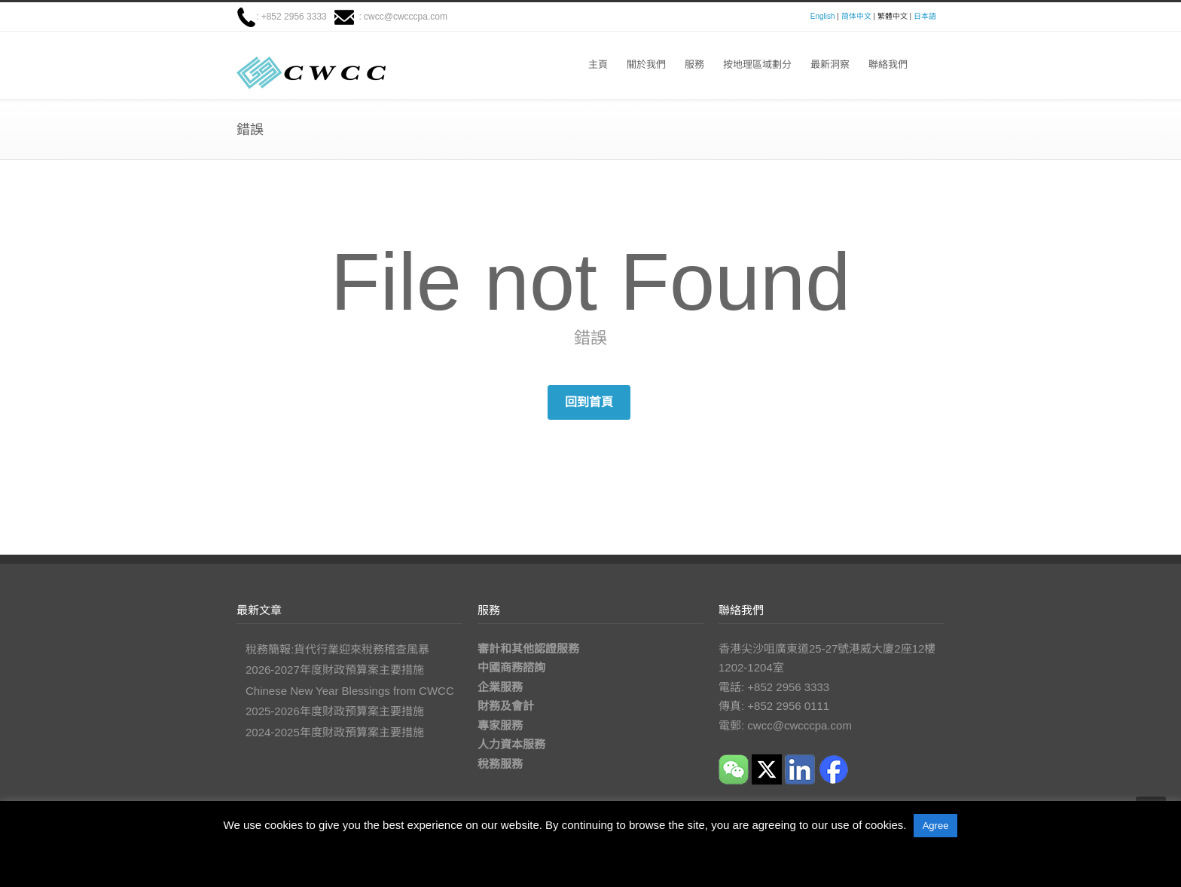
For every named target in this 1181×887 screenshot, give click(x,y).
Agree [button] (936, 825)
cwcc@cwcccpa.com (405, 16)
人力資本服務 (511, 744)
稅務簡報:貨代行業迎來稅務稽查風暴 (337, 649)
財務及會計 (506, 705)
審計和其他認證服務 (528, 648)
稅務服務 (500, 763)
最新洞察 (830, 64)
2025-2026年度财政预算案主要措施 (335, 711)
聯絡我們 (888, 64)
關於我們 (646, 64)
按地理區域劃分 (757, 64)
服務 (694, 64)
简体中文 (856, 16)
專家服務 (500, 725)
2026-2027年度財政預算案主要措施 (335, 669)
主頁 (598, 64)
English (822, 16)
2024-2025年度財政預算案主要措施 (335, 732)
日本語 (925, 16)
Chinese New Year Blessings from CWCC (350, 690)
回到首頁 (589, 402)
